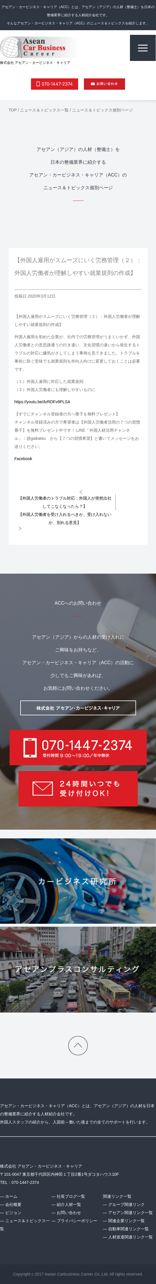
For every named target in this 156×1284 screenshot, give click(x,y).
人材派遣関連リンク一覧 (130, 1237)
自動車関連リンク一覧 (128, 1229)
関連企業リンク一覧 (126, 1220)
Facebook (23, 458)
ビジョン (13, 1212)
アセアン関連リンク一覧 (130, 1212)
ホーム (11, 1196)
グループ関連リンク (126, 1204)
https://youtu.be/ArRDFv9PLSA (42, 401)
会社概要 (13, 1204)
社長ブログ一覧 (71, 1196)
